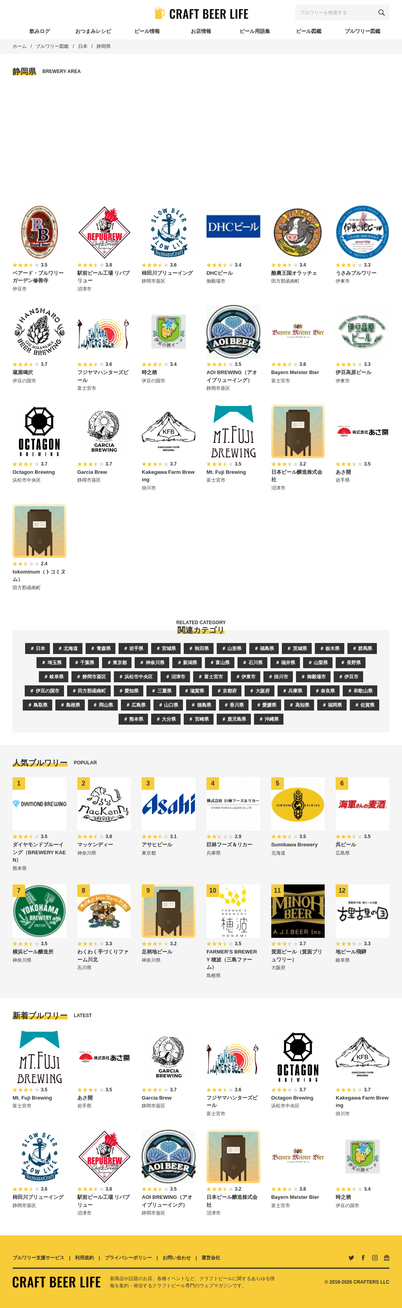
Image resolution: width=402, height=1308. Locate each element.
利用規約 (84, 1258)
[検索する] (381, 12)
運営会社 (210, 1258)
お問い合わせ (177, 1258)
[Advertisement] (201, 141)
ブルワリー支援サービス (38, 1258)
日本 (83, 46)
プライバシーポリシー (128, 1258)
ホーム (20, 46)
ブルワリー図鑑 (52, 46)
